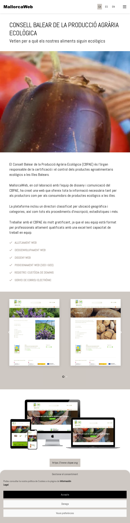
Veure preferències (65, 513)
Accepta (65, 494)
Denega (65, 503)
